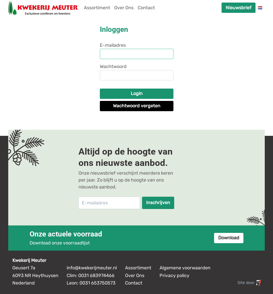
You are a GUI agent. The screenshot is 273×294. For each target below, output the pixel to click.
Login (137, 93)
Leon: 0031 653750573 (91, 283)
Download (228, 238)
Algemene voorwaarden (185, 268)
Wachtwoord (113, 66)
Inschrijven (158, 202)
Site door (249, 283)
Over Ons (124, 8)
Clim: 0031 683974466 (91, 275)
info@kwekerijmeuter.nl (92, 268)
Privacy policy (174, 275)
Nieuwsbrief (238, 8)
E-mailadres (113, 45)
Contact (146, 8)
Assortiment (97, 8)
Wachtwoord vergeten (136, 106)
